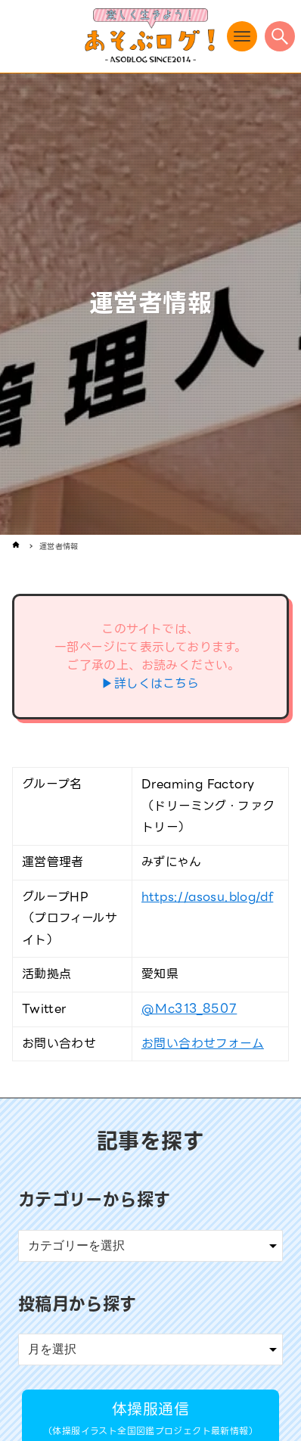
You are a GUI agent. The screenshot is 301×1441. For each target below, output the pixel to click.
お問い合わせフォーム (202, 1043)
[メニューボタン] (242, 36)
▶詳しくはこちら (150, 683)
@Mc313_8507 (189, 1008)
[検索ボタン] (280, 36)
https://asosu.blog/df (207, 896)
